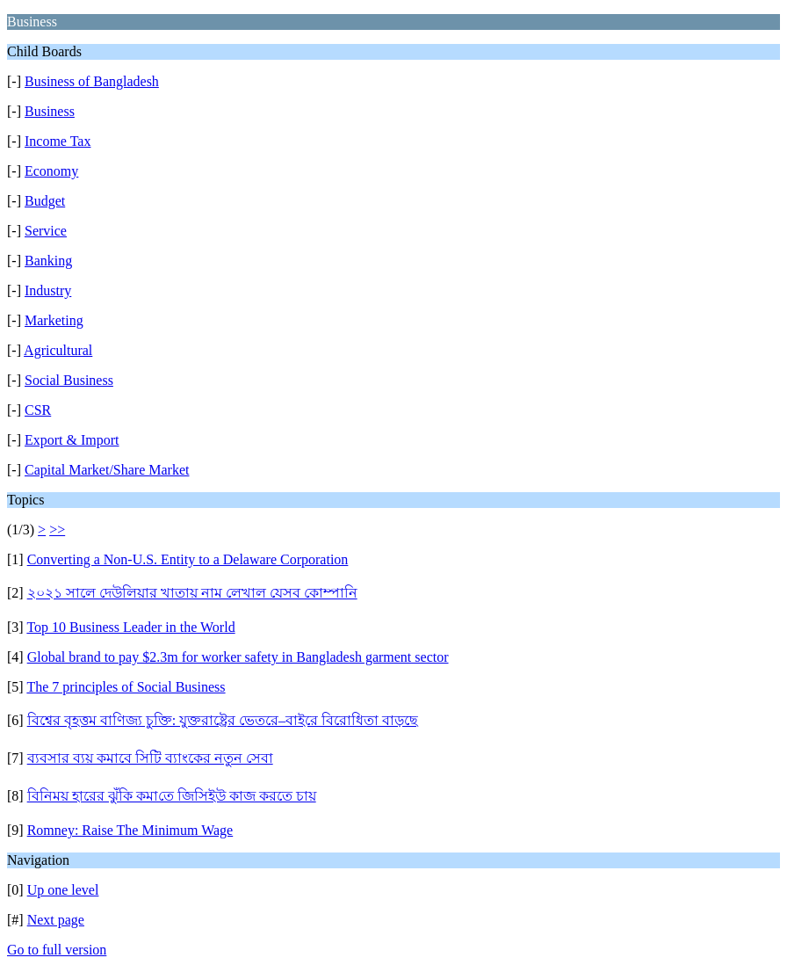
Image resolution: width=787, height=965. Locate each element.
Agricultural (58, 350)
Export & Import (72, 439)
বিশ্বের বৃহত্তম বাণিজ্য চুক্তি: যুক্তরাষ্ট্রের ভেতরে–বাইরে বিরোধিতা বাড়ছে (222, 720)
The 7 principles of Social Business (125, 686)
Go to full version (56, 949)
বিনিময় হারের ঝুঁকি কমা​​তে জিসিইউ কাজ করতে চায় (171, 795)
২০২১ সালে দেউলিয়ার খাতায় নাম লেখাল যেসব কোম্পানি (192, 592)
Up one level (63, 889)
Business (50, 111)
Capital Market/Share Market (107, 469)
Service (46, 230)
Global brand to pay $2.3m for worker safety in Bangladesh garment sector (238, 656)
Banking (48, 260)
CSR (38, 410)
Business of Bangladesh (92, 81)
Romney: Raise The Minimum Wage (130, 830)
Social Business (69, 380)
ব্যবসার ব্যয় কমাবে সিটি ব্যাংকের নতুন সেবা (150, 758)
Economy (51, 170)
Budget (45, 200)
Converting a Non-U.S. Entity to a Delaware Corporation (188, 559)
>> (57, 529)
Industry (48, 290)
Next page (55, 919)
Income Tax (57, 141)
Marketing (54, 320)
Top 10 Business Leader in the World (130, 627)
